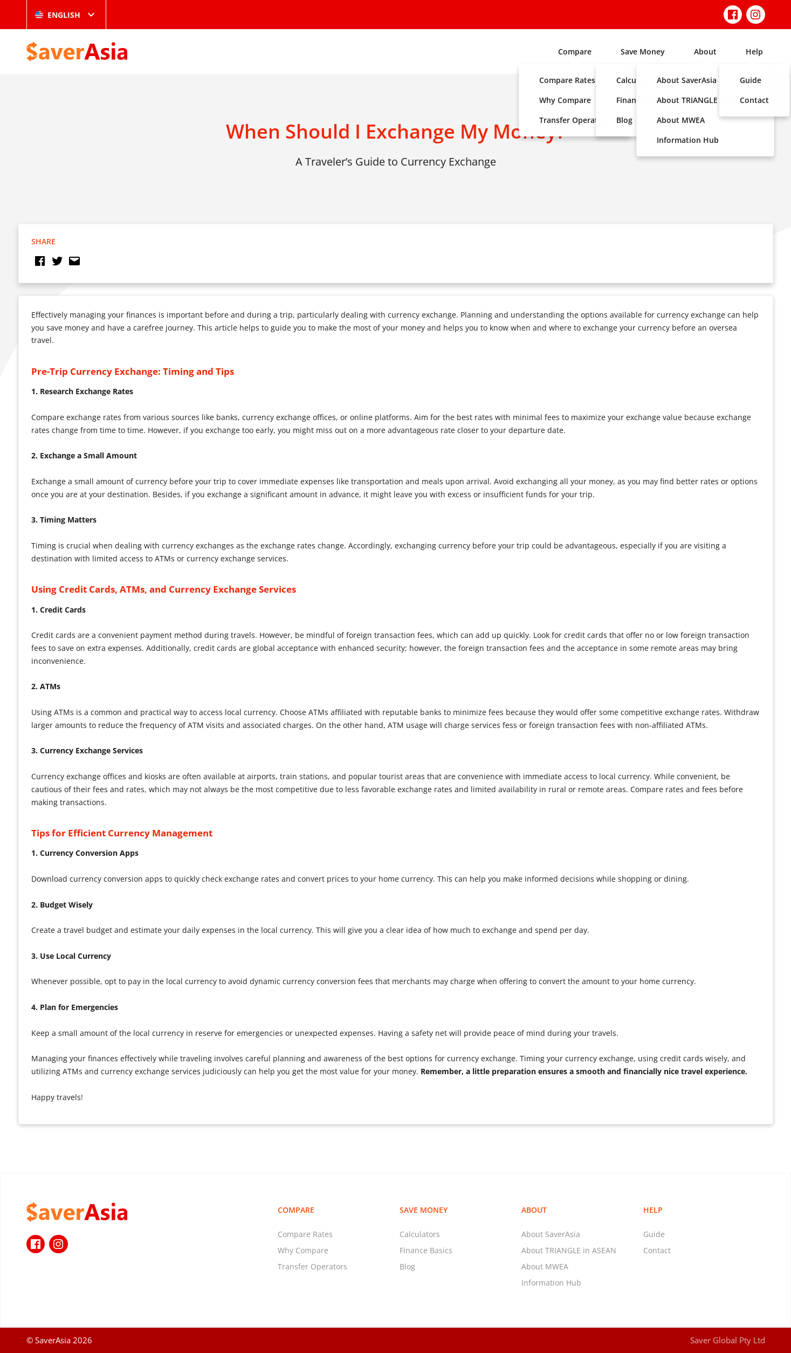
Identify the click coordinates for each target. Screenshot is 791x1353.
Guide (654, 1234)
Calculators (420, 1234)
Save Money (643, 51)
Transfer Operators (312, 1266)
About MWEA (544, 1266)
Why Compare (303, 1250)
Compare (574, 51)
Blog (407, 1266)
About (705, 51)
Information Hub (551, 1283)
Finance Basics (426, 1250)
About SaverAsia (550, 1234)
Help (754, 51)
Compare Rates (305, 1234)
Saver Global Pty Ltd (727, 1340)
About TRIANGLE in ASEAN (568, 1250)
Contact (657, 1250)
